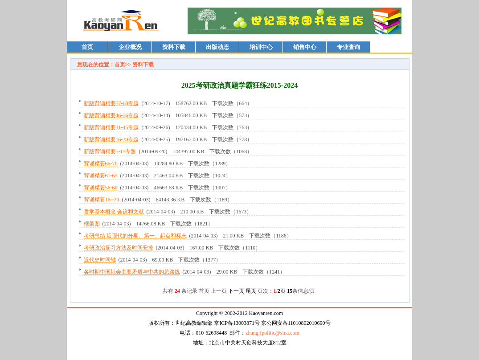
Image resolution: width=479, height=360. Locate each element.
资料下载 (173, 47)
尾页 (251, 291)
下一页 (236, 291)
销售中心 (304, 47)
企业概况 (130, 47)
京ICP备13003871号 (237, 323)
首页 (87, 47)
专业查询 (348, 47)
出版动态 (217, 47)
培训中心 (261, 47)
